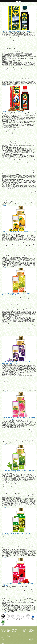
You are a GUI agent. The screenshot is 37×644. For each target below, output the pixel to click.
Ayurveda (30, 629)
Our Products (31, 630)
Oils (7, 635)
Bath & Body (9, 627)
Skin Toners (3, 642)
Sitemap (30, 641)
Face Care (3, 627)
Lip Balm (19, 629)
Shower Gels (9, 636)
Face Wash (2, 632)
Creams (2, 629)
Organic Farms (31, 632)
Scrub (24, 630)
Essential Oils (3, 630)
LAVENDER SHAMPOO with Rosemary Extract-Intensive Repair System (17, 362)
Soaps (24, 631)
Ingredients (31, 631)
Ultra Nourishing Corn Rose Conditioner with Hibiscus (17, 584)
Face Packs (3, 631)
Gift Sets (19, 630)
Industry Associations (31, 636)
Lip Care (19, 627)
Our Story (31, 627)
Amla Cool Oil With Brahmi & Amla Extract (16, 31)
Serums (2, 643)
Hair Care (14, 627)
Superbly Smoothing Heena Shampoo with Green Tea (18, 471)
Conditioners (14, 629)
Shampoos (14, 631)
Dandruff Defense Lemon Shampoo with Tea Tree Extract (19, 232)
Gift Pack (2, 638)
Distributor (31, 639)
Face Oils (2, 636)
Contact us (31, 638)
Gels (2, 637)
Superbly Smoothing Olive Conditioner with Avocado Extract (17, 534)
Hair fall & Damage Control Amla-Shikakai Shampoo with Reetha (16, 294)
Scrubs (2, 640)
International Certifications (31, 634)
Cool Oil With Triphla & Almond (12, 111)
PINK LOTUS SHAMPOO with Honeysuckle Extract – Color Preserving (18, 418)
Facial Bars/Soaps (3, 634)
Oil (23, 632)
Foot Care (25, 627)
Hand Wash (8, 637)
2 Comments (4, 85)
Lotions (2, 639)
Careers (30, 640)
